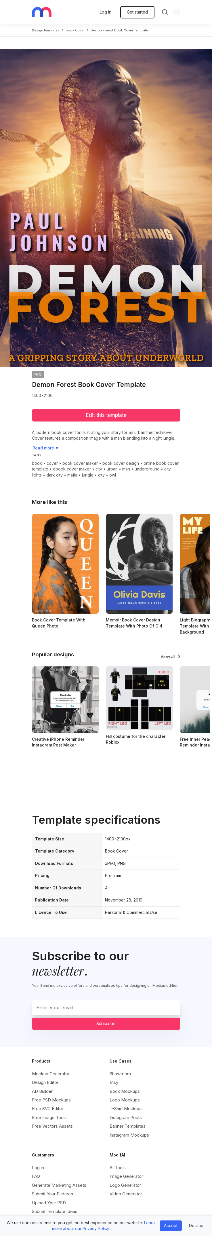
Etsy (114, 1082)
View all (168, 656)
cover (52, 463)
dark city (54, 475)
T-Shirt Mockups (126, 1108)
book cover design (120, 463)
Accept (170, 1225)
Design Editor (45, 1082)
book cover (75, 30)
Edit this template (106, 415)
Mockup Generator (50, 1073)
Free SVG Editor (47, 1108)
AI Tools (118, 1167)
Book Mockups (125, 1091)
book (37, 463)
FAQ (36, 1176)
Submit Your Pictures (52, 1194)
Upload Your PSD (49, 1202)
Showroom (120, 1073)
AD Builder (42, 1091)
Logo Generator (125, 1185)
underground (147, 468)
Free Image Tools (49, 1117)
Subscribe (106, 1023)
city (99, 468)
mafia (72, 475)
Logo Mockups (125, 1100)
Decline (196, 1225)
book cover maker (80, 463)
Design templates (46, 30)
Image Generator (126, 1176)
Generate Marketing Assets (59, 1185)
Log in (105, 12)
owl (112, 475)
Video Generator (126, 1194)
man (126, 468)
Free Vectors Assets (52, 1126)
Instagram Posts (126, 1117)
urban (112, 468)
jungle (87, 475)
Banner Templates (128, 1126)
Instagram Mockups (129, 1135)
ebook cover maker (72, 468)
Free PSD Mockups (51, 1100)
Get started (137, 12)
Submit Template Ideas (54, 1211)
